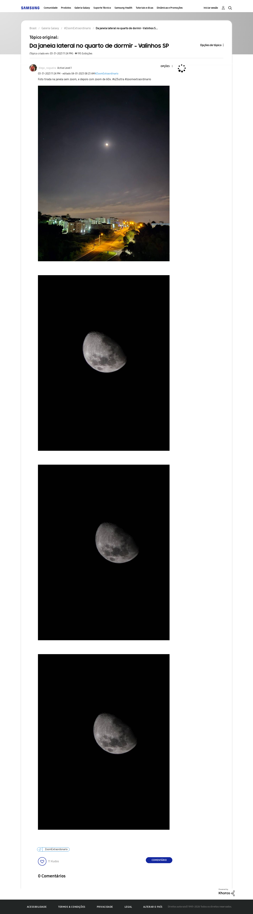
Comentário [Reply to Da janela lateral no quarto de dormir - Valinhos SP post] (159, 860)
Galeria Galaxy (82, 7)
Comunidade (50, 7)
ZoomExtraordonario (56, 849)
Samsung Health (123, 7)
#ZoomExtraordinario (106, 73)
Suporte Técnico (102, 7)
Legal (128, 906)
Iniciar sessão (211, 7)
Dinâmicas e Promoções (170, 7)
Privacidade (105, 906)
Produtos (66, 7)
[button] (166, 66)
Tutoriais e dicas (144, 7)
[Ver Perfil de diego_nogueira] (47, 68)
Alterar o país (153, 906)
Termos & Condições (71, 906)
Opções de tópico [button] (211, 45)
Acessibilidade (37, 906)
